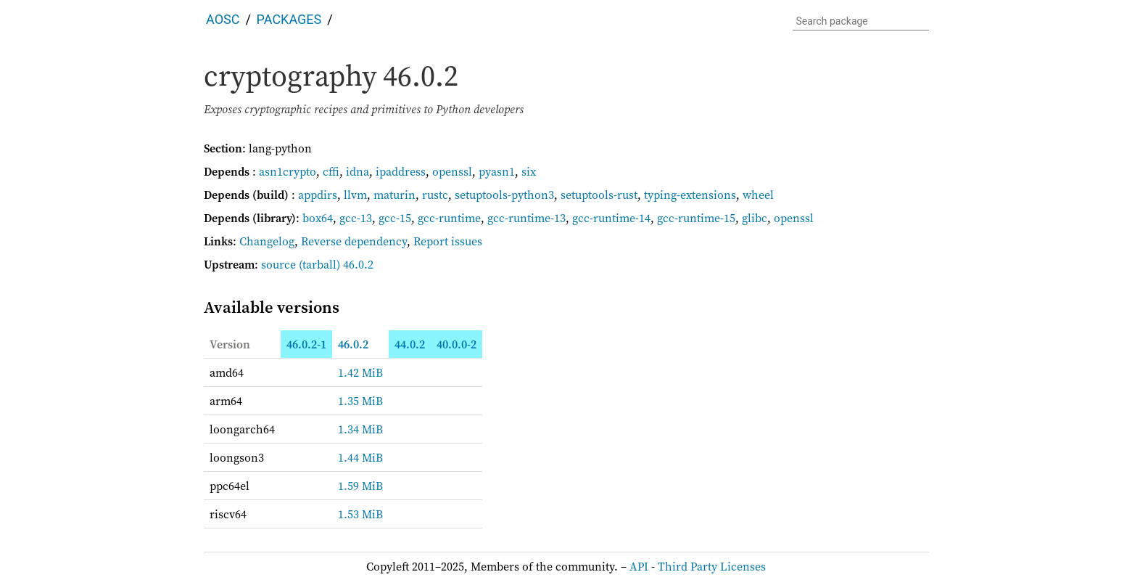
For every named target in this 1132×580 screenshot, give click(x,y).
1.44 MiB (360, 457)
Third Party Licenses (712, 566)
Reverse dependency (354, 241)
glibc (754, 218)
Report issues (447, 241)
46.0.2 (353, 344)
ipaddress (401, 171)
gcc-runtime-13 (526, 218)
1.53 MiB (360, 514)
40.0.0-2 (456, 344)
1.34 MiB (360, 429)
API (638, 566)
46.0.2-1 (306, 344)
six (528, 171)
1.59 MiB (360, 486)
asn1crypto (287, 171)
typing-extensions (690, 195)
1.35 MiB (360, 401)
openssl (452, 171)
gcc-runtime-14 (611, 218)
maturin (394, 195)
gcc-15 (395, 218)
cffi (331, 171)
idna (357, 171)
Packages (289, 19)
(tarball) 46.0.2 (336, 264)
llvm (355, 195)
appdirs (317, 195)
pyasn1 (497, 171)
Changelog (266, 241)
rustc (435, 195)
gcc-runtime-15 (696, 218)
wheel (758, 195)
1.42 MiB (360, 372)
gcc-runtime (449, 218)
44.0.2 (409, 344)
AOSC (222, 19)
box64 (317, 218)
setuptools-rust (599, 195)
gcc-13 (355, 218)
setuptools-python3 (504, 195)
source (278, 264)
